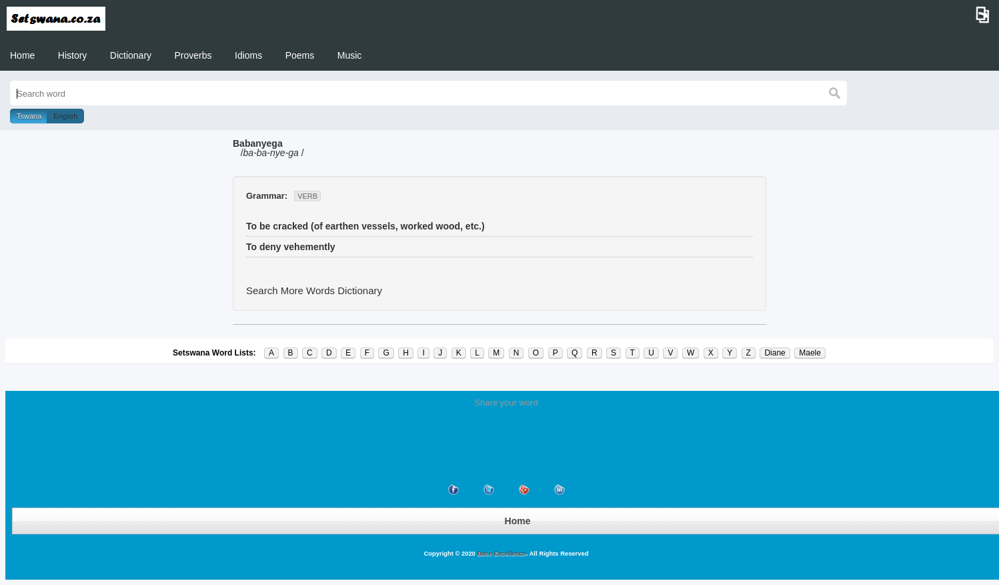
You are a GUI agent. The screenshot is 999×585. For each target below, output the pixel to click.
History (72, 55)
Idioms (248, 55)
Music (349, 55)
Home (22, 55)
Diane (774, 353)
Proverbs (193, 55)
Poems (300, 55)
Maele (810, 353)
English (65, 116)
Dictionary (130, 55)
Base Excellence (500, 553)
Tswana (29, 116)
